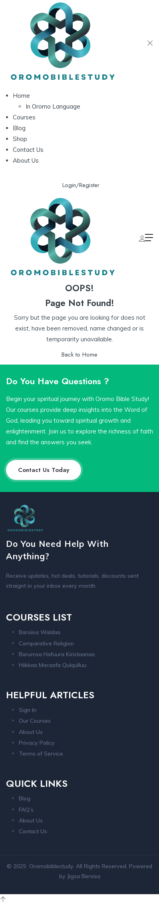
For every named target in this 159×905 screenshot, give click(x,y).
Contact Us (28, 149)
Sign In (27, 710)
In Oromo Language (53, 106)
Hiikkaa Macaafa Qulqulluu (52, 665)
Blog (19, 128)
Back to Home (79, 354)
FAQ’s (26, 809)
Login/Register (80, 185)
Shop (20, 139)
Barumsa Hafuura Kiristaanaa (57, 654)
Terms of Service (41, 753)
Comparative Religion (46, 643)
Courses (24, 117)
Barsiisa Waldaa (39, 632)
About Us (26, 160)
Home (21, 95)
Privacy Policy (37, 742)
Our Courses (35, 720)
